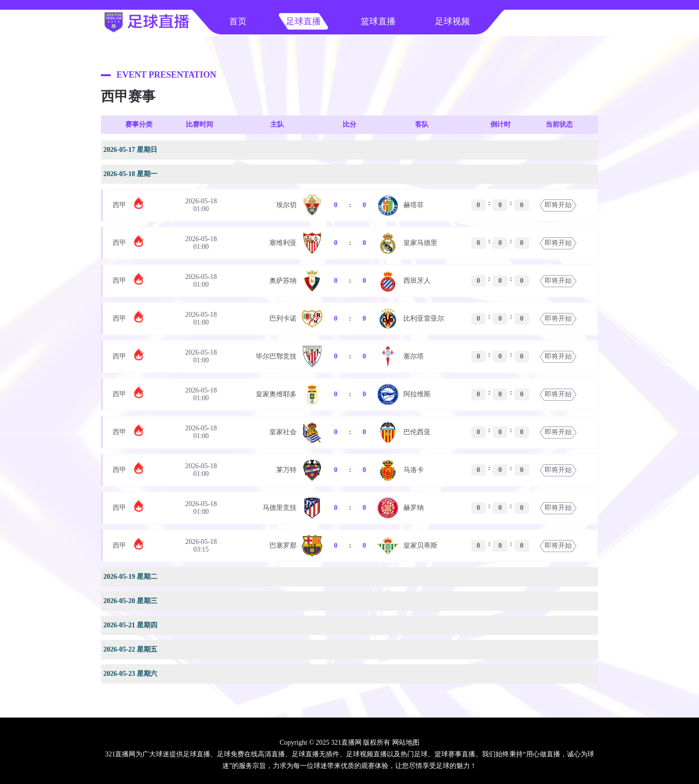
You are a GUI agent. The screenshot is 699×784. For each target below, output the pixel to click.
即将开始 (558, 205)
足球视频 (452, 21)
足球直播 (303, 21)
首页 (238, 21)
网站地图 (405, 742)
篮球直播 (378, 21)
